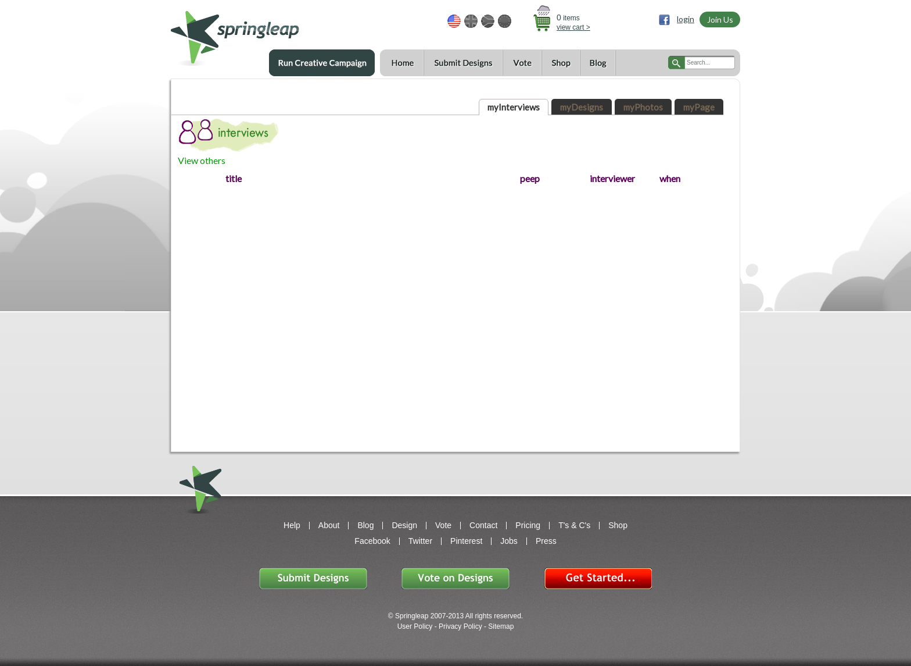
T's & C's (574, 525)
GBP (471, 21)
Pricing (527, 525)
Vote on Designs (455, 578)
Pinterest (466, 541)
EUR (504, 21)
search (676, 62)
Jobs (509, 541)
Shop (560, 63)
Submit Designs (463, 63)
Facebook (372, 541)
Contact (483, 525)
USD (454, 21)
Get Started (598, 578)
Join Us (720, 19)
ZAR (487, 21)
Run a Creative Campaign (322, 62)
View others (201, 160)
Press (546, 541)
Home (402, 63)
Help (292, 525)
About (329, 525)
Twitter (420, 541)
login (685, 19)
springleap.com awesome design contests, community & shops (269, 33)
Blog (598, 63)
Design (404, 525)
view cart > (573, 27)
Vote (522, 63)
